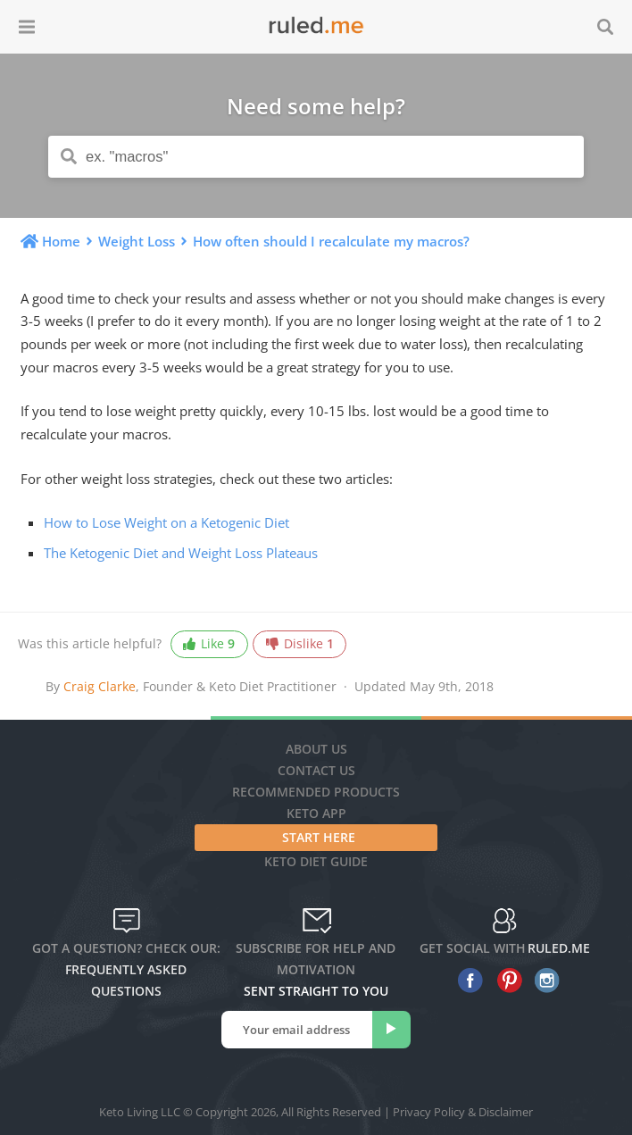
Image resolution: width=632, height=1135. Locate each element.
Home (61, 241)
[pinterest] (505, 980)
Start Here (318, 837)
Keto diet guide (316, 861)
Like (209, 644)
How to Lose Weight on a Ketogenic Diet (166, 522)
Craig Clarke (99, 686)
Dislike (300, 644)
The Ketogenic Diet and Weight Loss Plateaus (181, 553)
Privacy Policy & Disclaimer (463, 1112)
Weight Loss (136, 241)
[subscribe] (391, 1029)
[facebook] (466, 980)
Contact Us (316, 770)
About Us (316, 748)
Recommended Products (316, 791)
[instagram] (543, 980)
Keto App (316, 813)
